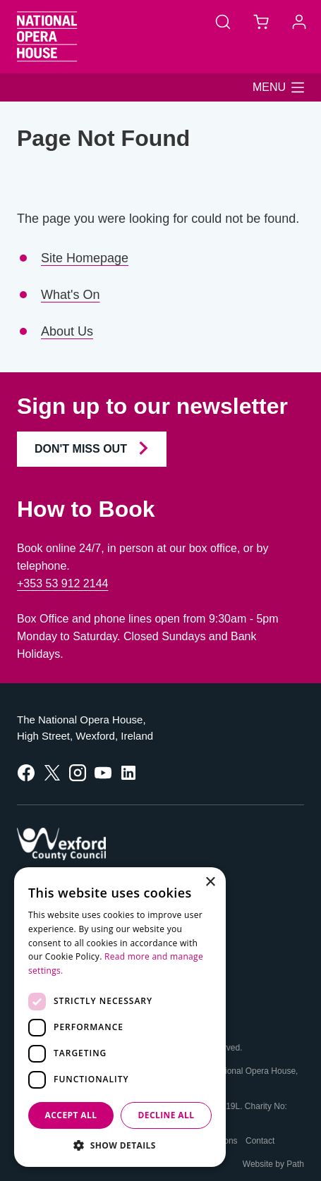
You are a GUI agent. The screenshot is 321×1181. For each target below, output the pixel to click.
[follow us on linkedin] (128, 772)
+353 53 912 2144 (62, 583)
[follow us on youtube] (103, 772)
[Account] (299, 21)
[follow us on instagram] (77, 772)
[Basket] (261, 21)
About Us (67, 331)
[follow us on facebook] (26, 772)
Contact (260, 1141)
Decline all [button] (166, 1115)
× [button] (210, 882)
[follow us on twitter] (52, 772)
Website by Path (273, 1164)
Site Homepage (84, 258)
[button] (278, 87)
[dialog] (120, 1017)
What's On (70, 295)
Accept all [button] (71, 1115)
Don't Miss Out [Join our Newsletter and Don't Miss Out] (92, 448)
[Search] (223, 21)
